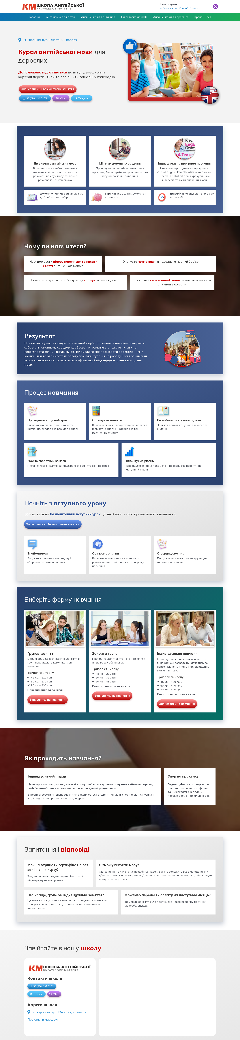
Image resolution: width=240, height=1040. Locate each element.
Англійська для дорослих (166, 18)
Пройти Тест (194, 18)
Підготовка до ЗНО (133, 18)
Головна (42, 18)
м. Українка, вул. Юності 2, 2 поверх (180, 8)
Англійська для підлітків (99, 18)
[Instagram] (215, 6)
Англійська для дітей (65, 18)
